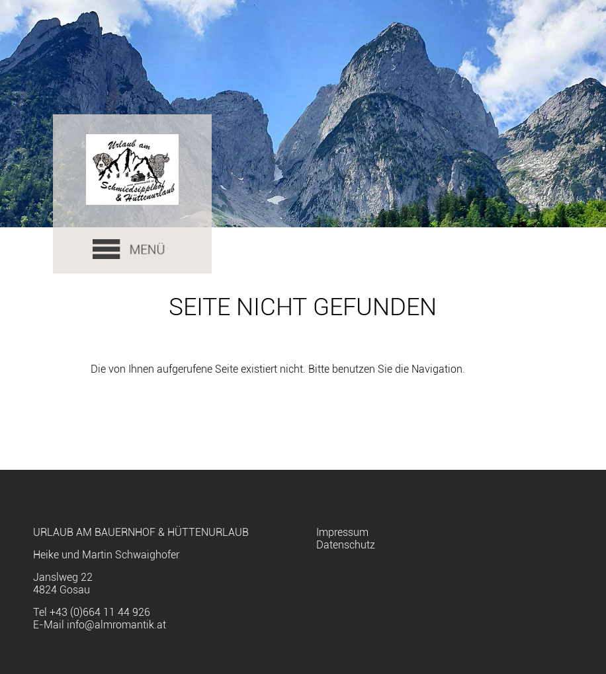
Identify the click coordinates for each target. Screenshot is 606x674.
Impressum (342, 532)
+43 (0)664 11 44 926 (100, 612)
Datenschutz (345, 545)
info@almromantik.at (116, 624)
